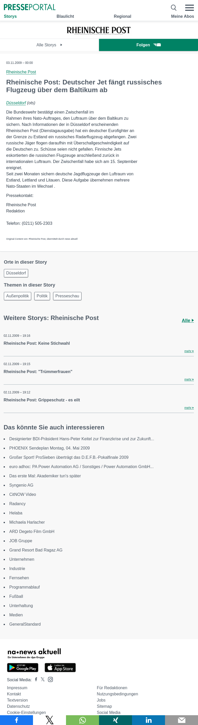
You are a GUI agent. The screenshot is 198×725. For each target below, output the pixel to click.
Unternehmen (21, 559)
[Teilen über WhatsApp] (82, 720)
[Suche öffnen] (174, 7)
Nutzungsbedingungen (117, 694)
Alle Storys (50, 45)
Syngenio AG (21, 485)
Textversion (17, 700)
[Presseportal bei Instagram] (49, 679)
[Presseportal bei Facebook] (34, 680)
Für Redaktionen (112, 688)
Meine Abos (182, 16)
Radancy (17, 504)
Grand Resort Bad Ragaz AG (35, 550)
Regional (122, 16)
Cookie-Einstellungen (26, 712)
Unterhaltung (21, 605)
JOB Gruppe (20, 541)
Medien (16, 615)
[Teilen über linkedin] (148, 720)
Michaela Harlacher (27, 522)
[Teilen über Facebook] (16, 720)
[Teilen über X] (49, 720)
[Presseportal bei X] (41, 680)
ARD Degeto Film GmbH (31, 531)
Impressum (17, 688)
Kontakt (14, 694)
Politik (42, 296)
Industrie (17, 568)
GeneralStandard (25, 624)
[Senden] (181, 720)
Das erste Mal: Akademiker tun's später (45, 476)
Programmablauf (24, 587)
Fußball (16, 596)
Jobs (101, 700)
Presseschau (67, 296)
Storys (10, 16)
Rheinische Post (21, 72)
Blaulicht (65, 16)
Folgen (148, 45)
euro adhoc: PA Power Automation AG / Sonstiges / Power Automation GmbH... (81, 466)
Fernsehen (19, 578)
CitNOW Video (22, 494)
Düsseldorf (16, 103)
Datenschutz (18, 706)
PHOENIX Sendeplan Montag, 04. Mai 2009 (49, 448)
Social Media (108, 712)
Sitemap (104, 706)
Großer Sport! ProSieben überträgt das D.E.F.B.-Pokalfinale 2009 (68, 457)
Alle (188, 320)
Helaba (15, 513)
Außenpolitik (17, 296)
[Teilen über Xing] (115, 720)
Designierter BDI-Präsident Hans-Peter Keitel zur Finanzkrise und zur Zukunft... (81, 439)
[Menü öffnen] (189, 7)
